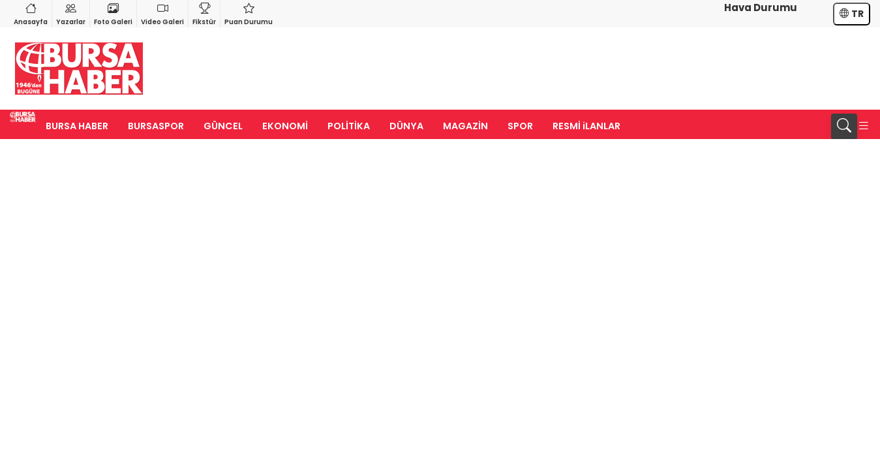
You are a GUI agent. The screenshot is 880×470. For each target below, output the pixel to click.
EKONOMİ (285, 126)
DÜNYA (406, 126)
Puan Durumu (248, 13)
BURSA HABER (77, 126)
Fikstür (204, 13)
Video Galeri (162, 13)
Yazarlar (70, 13)
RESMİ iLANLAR (586, 126)
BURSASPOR (156, 126)
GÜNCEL (223, 126)
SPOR (520, 126)
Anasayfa (31, 13)
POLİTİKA (348, 126)
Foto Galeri (113, 13)
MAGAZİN (465, 126)
